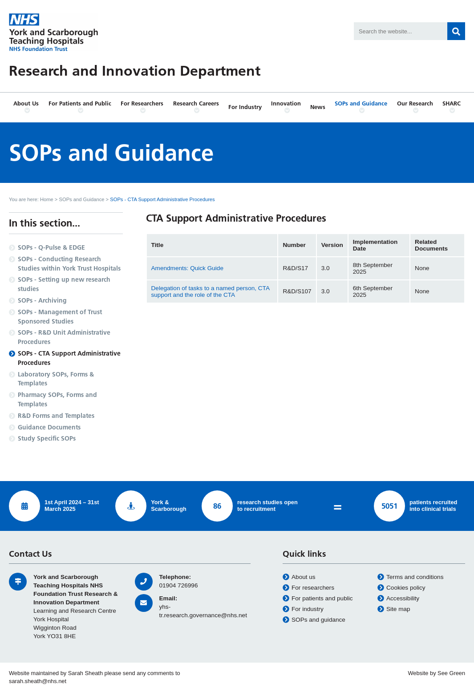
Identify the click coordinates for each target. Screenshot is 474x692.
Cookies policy (401, 587)
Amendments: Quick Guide (187, 268)
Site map (393, 609)
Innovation (286, 107)
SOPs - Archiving (42, 300)
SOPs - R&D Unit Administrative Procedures (64, 337)
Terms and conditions (410, 577)
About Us (26, 107)
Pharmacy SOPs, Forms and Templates (57, 399)
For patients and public (318, 598)
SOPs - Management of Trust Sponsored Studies (60, 316)
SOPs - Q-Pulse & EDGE (51, 247)
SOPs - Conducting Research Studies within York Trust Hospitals (69, 263)
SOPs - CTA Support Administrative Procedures (69, 358)
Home (46, 199)
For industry (303, 609)
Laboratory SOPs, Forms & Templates (56, 379)
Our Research (415, 107)
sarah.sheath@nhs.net (37, 681)
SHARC (451, 107)
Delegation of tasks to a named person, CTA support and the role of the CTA (210, 291)
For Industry (245, 106)
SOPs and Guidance (361, 107)
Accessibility (398, 598)
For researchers (308, 587)
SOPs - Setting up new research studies (64, 284)
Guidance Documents (49, 427)
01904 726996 (178, 585)
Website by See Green (436, 673)
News (317, 106)
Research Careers (196, 107)
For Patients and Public (80, 107)
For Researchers (142, 107)
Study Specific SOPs (47, 438)
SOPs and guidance (314, 619)
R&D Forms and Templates (56, 416)
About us (299, 577)
